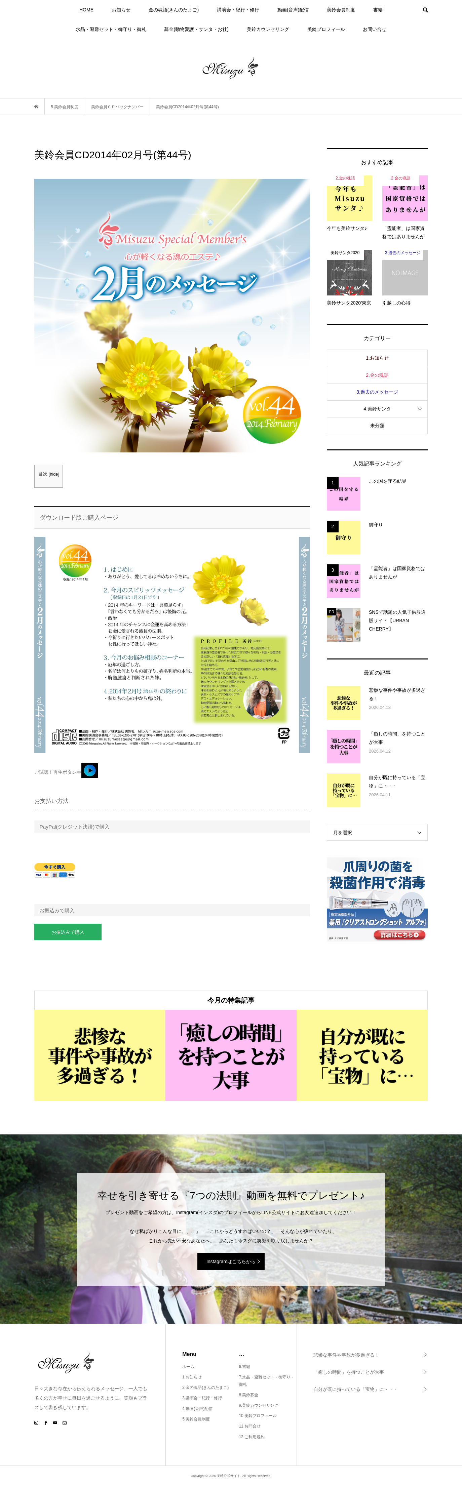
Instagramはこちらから (231, 1261)
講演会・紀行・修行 (238, 9)
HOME (86, 9)
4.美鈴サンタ (377, 408)
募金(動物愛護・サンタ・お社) (196, 29)
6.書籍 (244, 1366)
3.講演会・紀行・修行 (202, 1398)
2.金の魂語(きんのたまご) (205, 1387)
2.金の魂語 (377, 375)
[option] (99, 1055)
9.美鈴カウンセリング (258, 1405)
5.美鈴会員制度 (196, 1419)
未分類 (377, 425)
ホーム (188, 1366)
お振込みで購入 (67, 932)
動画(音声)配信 (293, 9)
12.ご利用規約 (252, 1437)
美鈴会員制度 (341, 9)
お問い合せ (374, 29)
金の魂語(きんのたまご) (174, 9)
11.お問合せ (250, 1426)
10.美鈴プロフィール (258, 1415)
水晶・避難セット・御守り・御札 (111, 29)
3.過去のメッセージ (377, 392)
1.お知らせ (377, 358)
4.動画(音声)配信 (197, 1408)
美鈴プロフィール (326, 29)
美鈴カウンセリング (268, 29)
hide (54, 474)
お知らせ (121, 9)
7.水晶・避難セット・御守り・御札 (267, 1381)
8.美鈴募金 (248, 1395)
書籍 (378, 9)
